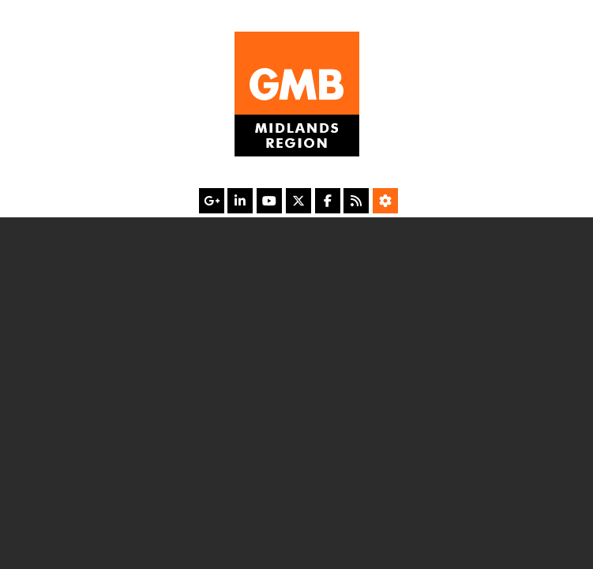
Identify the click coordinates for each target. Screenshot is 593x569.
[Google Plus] (211, 200)
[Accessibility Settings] (385, 200)
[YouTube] (269, 200)
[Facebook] (327, 200)
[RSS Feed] (356, 200)
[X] (298, 200)
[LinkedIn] (240, 200)
